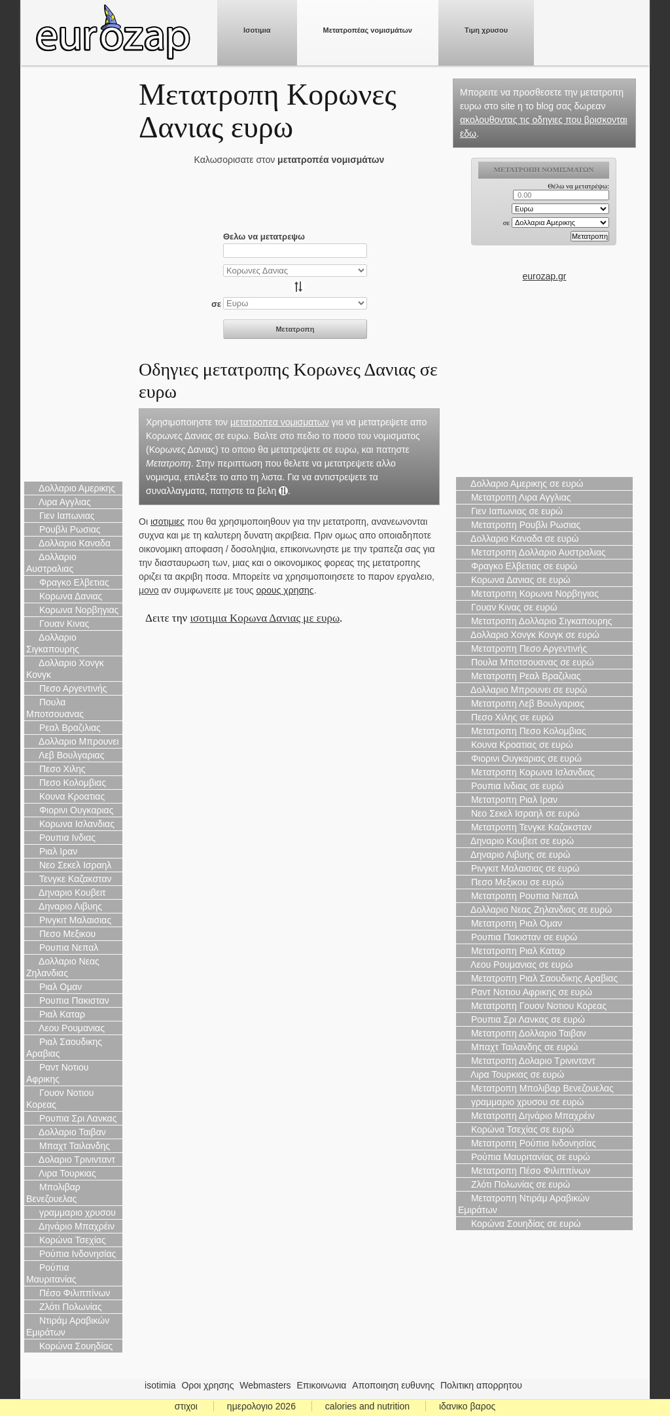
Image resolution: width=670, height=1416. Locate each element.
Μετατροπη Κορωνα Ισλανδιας (526, 772)
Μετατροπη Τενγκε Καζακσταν (524, 827)
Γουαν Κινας (57, 623)
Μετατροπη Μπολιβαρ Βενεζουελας (536, 1088)
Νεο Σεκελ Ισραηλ (68, 865)
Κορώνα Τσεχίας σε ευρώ (516, 1129)
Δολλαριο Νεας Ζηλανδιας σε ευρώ (535, 909)
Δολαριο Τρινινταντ (70, 1159)
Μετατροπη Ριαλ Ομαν (510, 923)
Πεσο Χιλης (56, 769)
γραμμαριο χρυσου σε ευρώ (521, 1102)
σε (216, 304)
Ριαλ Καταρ (55, 1014)
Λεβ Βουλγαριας (65, 755)
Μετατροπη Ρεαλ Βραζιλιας (519, 676)
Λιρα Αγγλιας (58, 502)
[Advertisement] (73, 275)
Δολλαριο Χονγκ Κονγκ (65, 669)
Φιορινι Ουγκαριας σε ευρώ (520, 758)
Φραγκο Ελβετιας (67, 582)
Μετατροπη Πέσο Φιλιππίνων (524, 1170)
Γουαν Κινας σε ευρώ (507, 607)
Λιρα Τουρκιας (61, 1173)
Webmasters (265, 1385)
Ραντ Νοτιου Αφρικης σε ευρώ (525, 992)
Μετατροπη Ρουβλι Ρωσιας (519, 525)
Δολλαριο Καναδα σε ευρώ (518, 538)
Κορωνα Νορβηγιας (72, 610)
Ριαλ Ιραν (51, 851)
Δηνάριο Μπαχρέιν (70, 1226)
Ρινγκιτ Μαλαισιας (68, 920)
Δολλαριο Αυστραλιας (51, 563)
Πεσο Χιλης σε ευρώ (506, 717)
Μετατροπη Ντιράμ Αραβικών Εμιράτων (524, 1204)
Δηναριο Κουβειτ (66, 892)
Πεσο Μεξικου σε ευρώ (511, 882)
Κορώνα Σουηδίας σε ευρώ (519, 1223)
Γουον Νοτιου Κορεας (60, 1099)
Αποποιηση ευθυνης (393, 1385)
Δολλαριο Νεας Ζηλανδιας (62, 967)
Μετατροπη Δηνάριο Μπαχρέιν (526, 1115)
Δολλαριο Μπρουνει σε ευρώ (522, 689)
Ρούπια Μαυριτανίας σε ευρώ (524, 1157)
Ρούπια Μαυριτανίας (51, 1273)
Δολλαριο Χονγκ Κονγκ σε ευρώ (528, 634)
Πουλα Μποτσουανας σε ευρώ (526, 662)
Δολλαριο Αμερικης (70, 488)
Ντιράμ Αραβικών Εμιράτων (67, 1326)
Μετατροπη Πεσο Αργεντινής (522, 648)
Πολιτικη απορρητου (481, 1385)
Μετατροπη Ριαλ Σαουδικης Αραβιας (538, 978)
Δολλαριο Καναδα (68, 543)
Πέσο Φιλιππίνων (68, 1293)
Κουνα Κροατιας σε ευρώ (515, 744)
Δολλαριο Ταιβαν (66, 1132)
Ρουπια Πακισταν (67, 1000)
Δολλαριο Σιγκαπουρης (52, 643)
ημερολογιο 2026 (261, 1406)
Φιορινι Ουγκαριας (69, 810)
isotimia (160, 1385)
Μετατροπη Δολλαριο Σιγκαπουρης (535, 621)
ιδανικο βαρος (467, 1406)
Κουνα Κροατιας (65, 796)
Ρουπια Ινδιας (61, 837)
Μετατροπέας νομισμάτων (367, 30)
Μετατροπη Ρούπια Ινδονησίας (527, 1143)
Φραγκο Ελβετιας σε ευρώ (517, 566)
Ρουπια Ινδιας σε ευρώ (511, 786)
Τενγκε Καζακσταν (69, 879)
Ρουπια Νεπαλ (62, 947)
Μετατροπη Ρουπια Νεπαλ (518, 896)
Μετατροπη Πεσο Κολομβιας (522, 731)
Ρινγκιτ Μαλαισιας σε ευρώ (519, 868)
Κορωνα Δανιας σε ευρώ (514, 580)
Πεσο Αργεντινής (66, 688)
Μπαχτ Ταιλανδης (68, 1146)
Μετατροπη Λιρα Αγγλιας (514, 497)
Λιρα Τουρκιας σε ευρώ (511, 1074)
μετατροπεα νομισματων (279, 422)
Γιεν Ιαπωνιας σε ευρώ (510, 511)
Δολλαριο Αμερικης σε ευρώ (521, 483)
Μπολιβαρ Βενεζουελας (53, 1193)
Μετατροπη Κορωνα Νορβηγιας (528, 593)
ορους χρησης (285, 590)
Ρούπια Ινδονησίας (71, 1253)
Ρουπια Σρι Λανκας (71, 1118)
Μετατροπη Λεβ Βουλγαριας (521, 703)
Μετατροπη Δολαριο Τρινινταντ (526, 1060)
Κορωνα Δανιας (64, 596)
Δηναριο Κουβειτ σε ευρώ (516, 841)
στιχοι (186, 1406)
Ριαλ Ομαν (54, 987)
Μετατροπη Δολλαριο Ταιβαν (522, 1033)
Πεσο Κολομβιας (66, 782)
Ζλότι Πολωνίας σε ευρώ (514, 1184)
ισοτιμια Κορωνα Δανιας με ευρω (265, 618)
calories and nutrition (367, 1406)
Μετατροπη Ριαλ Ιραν (507, 799)
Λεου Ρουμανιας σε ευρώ (515, 964)
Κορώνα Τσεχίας (66, 1240)
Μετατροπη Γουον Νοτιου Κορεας (532, 1005)
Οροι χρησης (207, 1385)
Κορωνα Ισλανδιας (70, 824)
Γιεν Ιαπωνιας (60, 515)
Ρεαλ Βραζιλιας (63, 727)
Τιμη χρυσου (486, 30)
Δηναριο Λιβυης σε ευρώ (514, 854)
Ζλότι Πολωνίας (64, 1306)
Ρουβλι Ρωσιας (63, 529)
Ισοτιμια (257, 30)
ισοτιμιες (167, 521)
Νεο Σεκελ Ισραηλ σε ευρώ (519, 813)
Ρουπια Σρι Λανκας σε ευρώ (521, 1019)
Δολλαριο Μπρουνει (72, 741)
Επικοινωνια (322, 1385)
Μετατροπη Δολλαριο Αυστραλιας (532, 552)
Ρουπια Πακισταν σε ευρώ (517, 937)
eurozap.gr (545, 276)
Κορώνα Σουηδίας (69, 1346)
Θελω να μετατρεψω (264, 236)
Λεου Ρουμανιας (65, 1028)
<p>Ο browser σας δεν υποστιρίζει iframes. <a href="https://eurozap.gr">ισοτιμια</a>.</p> (544, 213)
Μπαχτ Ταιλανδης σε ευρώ (518, 1047)
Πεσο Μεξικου (61, 934)
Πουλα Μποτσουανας (55, 708)
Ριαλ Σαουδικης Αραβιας (64, 1047)
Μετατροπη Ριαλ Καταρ (511, 951)
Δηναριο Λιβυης (64, 906)
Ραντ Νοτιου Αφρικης (57, 1073)
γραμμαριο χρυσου (71, 1212)
